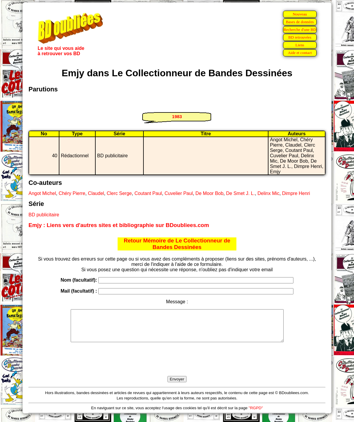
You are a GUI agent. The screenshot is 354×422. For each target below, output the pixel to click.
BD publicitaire (44, 214)
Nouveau (300, 14)
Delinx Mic (268, 193)
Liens (299, 45)
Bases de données (300, 22)
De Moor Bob (209, 193)
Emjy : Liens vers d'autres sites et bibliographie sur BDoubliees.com (119, 225)
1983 (177, 116)
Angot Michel (42, 193)
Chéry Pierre (72, 193)
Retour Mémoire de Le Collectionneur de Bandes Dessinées (177, 243)
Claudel (96, 193)
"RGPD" (256, 414)
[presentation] (177, 365)
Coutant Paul (148, 193)
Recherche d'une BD (300, 29)
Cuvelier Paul (179, 193)
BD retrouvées (299, 37)
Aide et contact (300, 52)
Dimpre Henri (296, 193)
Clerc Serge (119, 193)
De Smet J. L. (240, 193)
